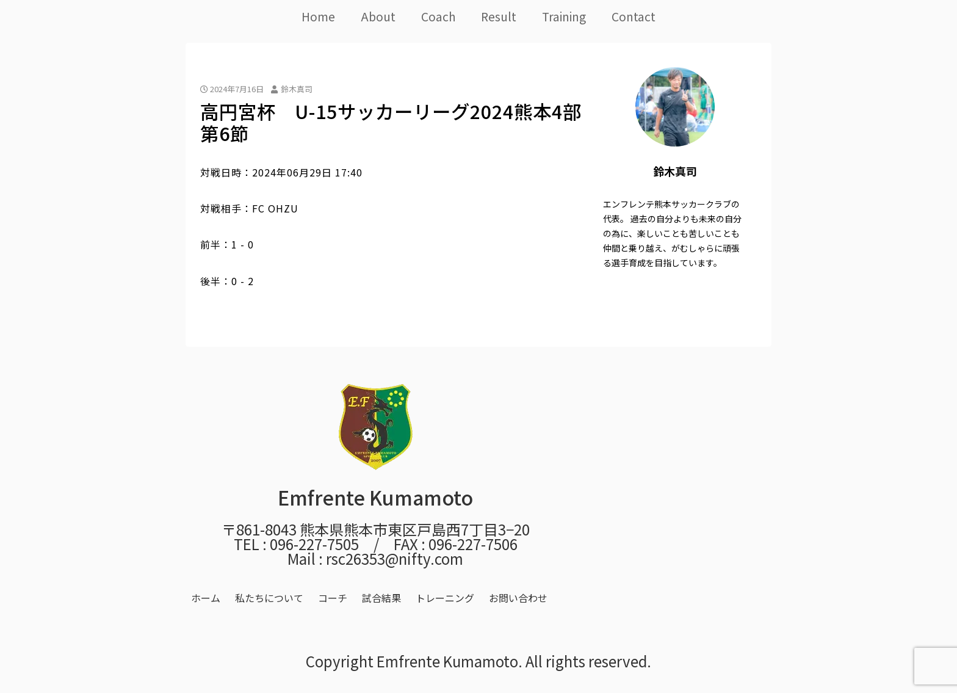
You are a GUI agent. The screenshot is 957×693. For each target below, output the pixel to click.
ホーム (205, 597)
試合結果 (381, 597)
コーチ (332, 597)
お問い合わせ (518, 597)
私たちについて (269, 597)
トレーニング (445, 597)
